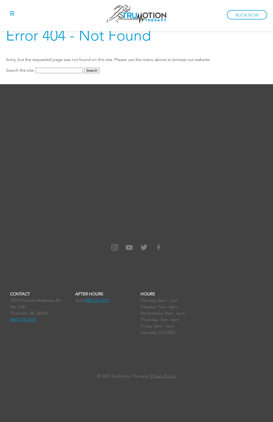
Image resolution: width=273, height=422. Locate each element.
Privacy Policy (163, 376)
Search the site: (21, 70)
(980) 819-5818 (23, 319)
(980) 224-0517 (97, 300)
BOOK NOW (247, 15)
